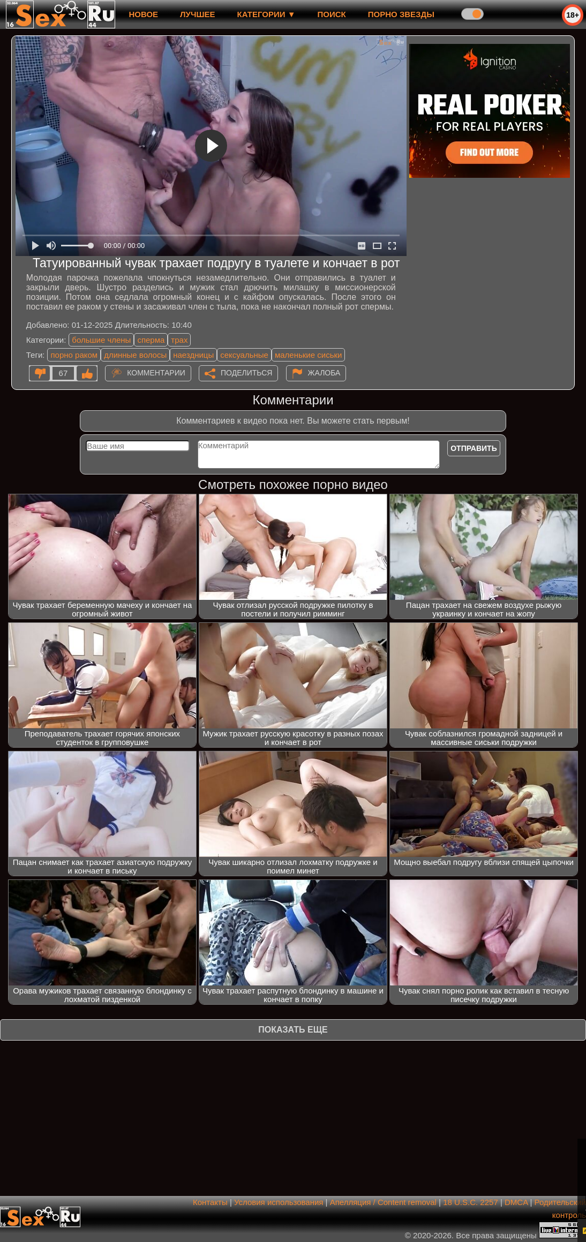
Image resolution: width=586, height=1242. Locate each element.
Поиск (332, 14)
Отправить (473, 448)
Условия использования (279, 1202)
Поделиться (246, 372)
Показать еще (292, 1029)
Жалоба (324, 372)
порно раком (73, 354)
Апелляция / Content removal (383, 1202)
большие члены (101, 339)
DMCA (516, 1202)
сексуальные (244, 354)
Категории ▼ (266, 14)
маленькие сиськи (308, 354)
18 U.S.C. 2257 (470, 1202)
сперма (150, 339)
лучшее (197, 14)
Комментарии (156, 372)
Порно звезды (401, 14)
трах (179, 339)
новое (143, 14)
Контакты (210, 1202)
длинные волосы (135, 354)
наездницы (193, 354)
